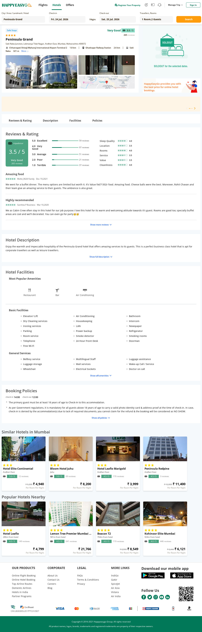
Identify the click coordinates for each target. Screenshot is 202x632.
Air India (116, 596)
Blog (50, 588)
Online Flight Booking (24, 575)
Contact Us (53, 579)
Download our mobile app (165, 568)
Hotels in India (20, 592)
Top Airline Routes (22, 583)
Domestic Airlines (21, 588)
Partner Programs (21, 596)
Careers (52, 583)
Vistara (115, 592)
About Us (53, 575)
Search (189, 19)
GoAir (114, 579)
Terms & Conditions (88, 579)
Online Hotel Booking (23, 579)
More (25, 51)
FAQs (80, 575)
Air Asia (115, 588)
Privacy (81, 583)
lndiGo (114, 575)
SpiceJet (115, 583)
